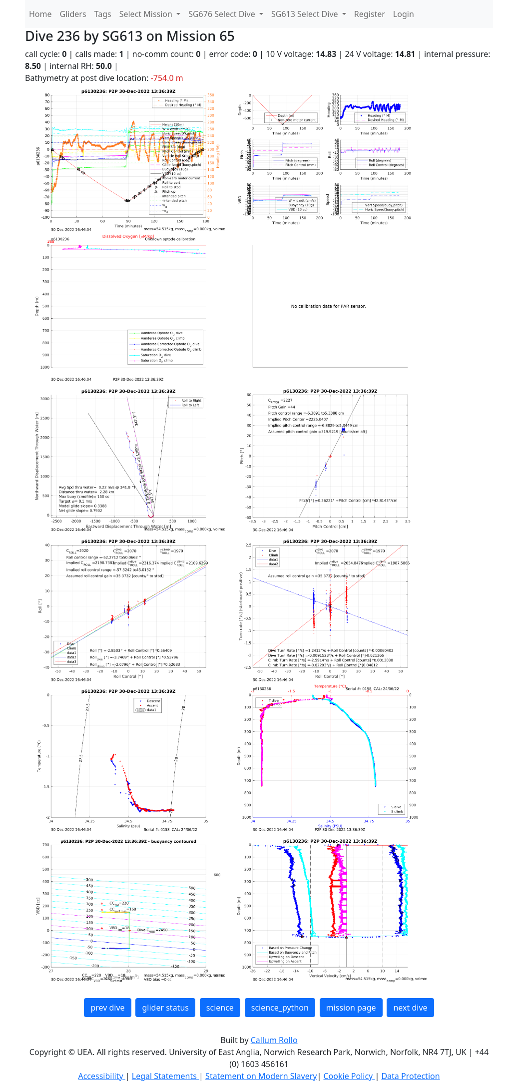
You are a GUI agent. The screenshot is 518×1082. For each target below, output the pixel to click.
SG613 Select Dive (305, 13)
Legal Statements (165, 1076)
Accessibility (101, 1076)
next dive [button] (410, 1007)
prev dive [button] (107, 1007)
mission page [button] (351, 1007)
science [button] (220, 1007)
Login (403, 13)
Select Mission (146, 13)
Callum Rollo (274, 1040)
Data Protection (410, 1076)
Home (40, 13)
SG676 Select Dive (222, 13)
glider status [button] (165, 1007)
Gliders (73, 13)
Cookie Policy (349, 1076)
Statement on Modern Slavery (261, 1076)
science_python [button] (280, 1007)
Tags (102, 13)
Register (369, 13)
